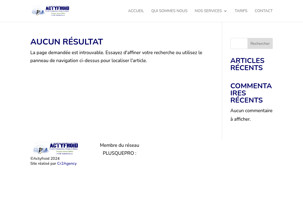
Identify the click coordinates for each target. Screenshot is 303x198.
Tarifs (241, 11)
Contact (263, 11)
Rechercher (260, 43)
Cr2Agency (67, 163)
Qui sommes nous (169, 11)
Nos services (208, 11)
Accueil (136, 11)
